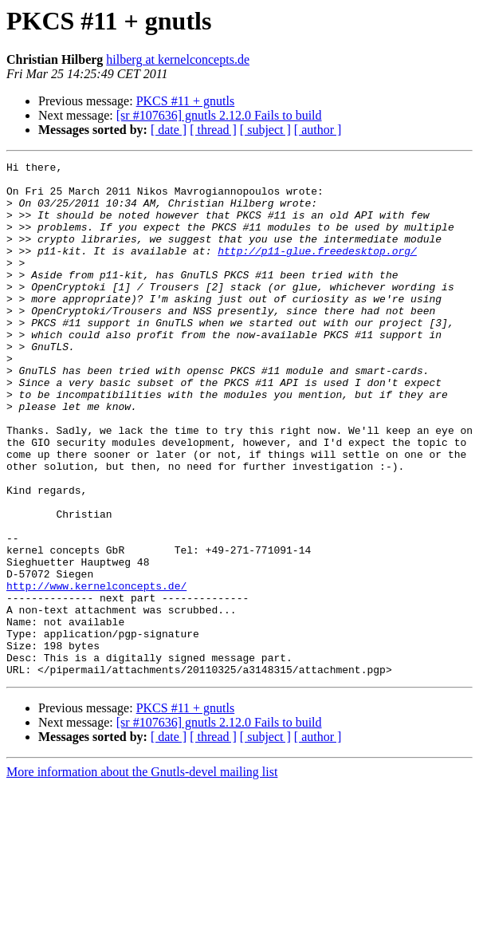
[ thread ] (213, 129)
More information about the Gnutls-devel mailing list (141, 874)
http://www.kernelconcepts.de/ (96, 671)
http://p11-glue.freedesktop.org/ (317, 269)
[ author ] (318, 129)
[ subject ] (265, 129)
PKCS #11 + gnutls (185, 101)
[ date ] (168, 129)
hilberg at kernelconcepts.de (177, 59)
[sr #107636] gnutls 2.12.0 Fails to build (219, 115)
